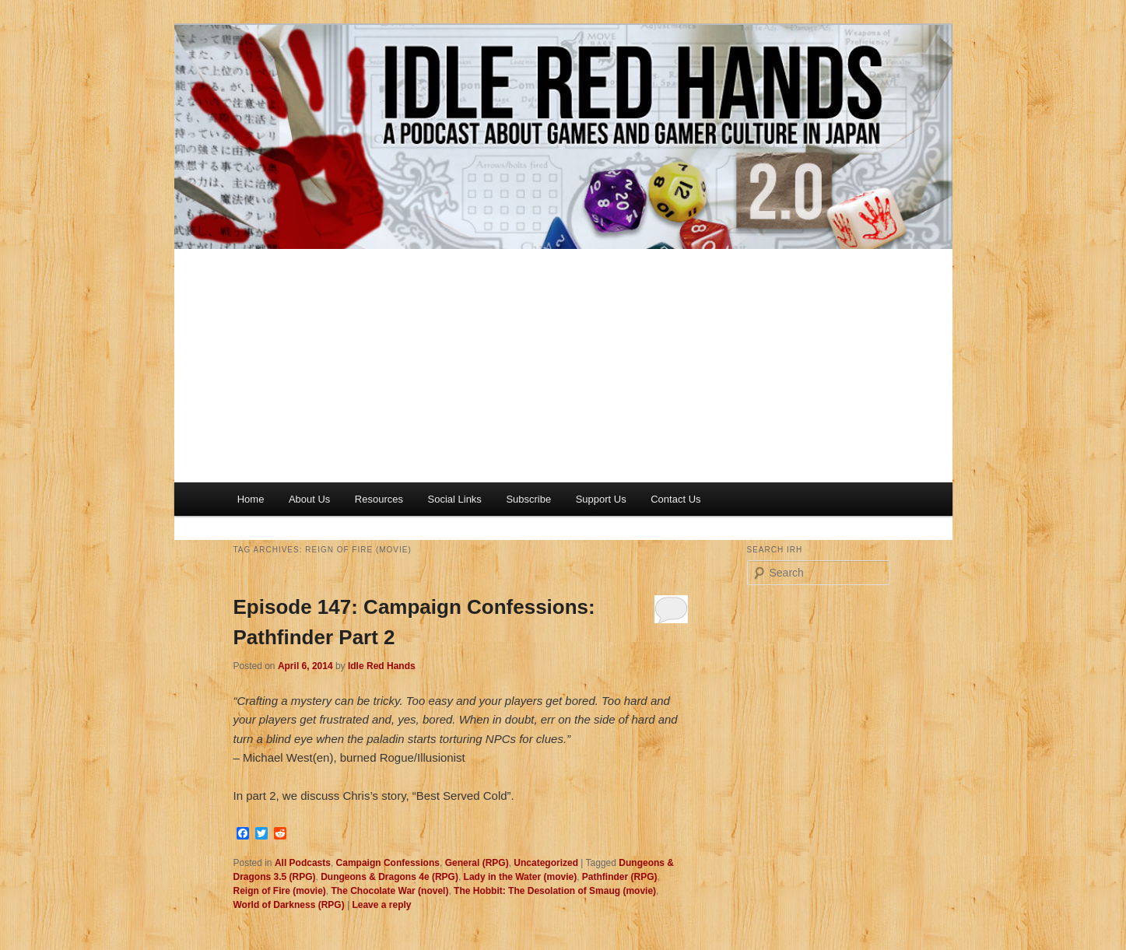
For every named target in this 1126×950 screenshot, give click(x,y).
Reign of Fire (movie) (279, 890)
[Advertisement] (563, 366)
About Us (309, 499)
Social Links (455, 499)
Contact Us (675, 499)
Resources (379, 499)
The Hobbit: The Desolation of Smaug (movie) (555, 890)
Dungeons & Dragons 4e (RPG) (389, 876)
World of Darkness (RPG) (289, 904)
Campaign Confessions (388, 862)
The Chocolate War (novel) (390, 890)
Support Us (601, 499)
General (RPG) (477, 862)
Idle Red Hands (382, 666)
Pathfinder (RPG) (620, 876)
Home (251, 499)
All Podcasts (303, 862)
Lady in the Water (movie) (520, 876)
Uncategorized (546, 862)
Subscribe (528, 499)
